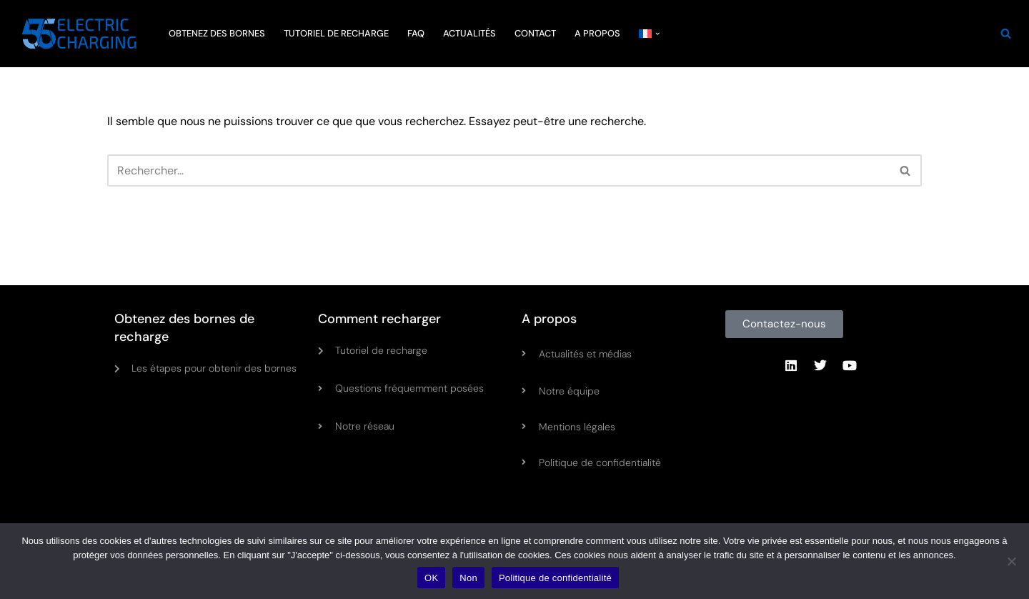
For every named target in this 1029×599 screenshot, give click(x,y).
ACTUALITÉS (469, 33)
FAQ (415, 33)
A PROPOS (597, 33)
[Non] (1011, 561)
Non (468, 578)
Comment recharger (379, 318)
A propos (549, 318)
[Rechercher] (1005, 33)
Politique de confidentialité (555, 578)
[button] (657, 33)
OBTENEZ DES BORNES (217, 33)
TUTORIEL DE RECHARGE (336, 33)
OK (431, 578)
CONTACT (535, 33)
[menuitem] (645, 33)
